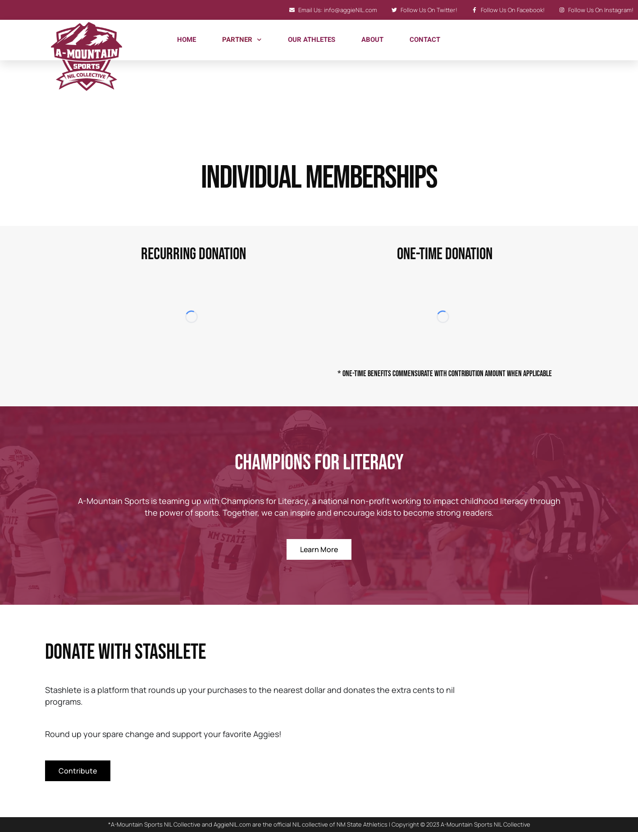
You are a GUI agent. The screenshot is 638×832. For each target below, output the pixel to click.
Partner (242, 40)
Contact (425, 40)
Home (186, 40)
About (372, 40)
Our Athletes (311, 40)
